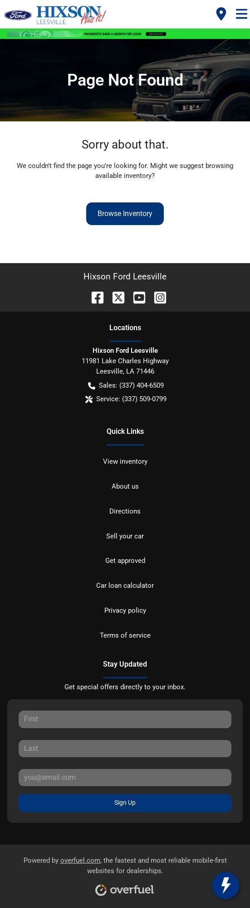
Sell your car (125, 536)
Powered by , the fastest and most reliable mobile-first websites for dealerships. (125, 873)
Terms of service (125, 635)
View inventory (125, 461)
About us (125, 486)
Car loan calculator (125, 585)
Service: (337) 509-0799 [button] (126, 399)
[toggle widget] (225, 885)
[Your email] (125, 778)
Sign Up (125, 802)
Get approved (125, 561)
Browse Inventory (125, 213)
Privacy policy (125, 610)
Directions (125, 511)
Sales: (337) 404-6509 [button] (126, 385)
